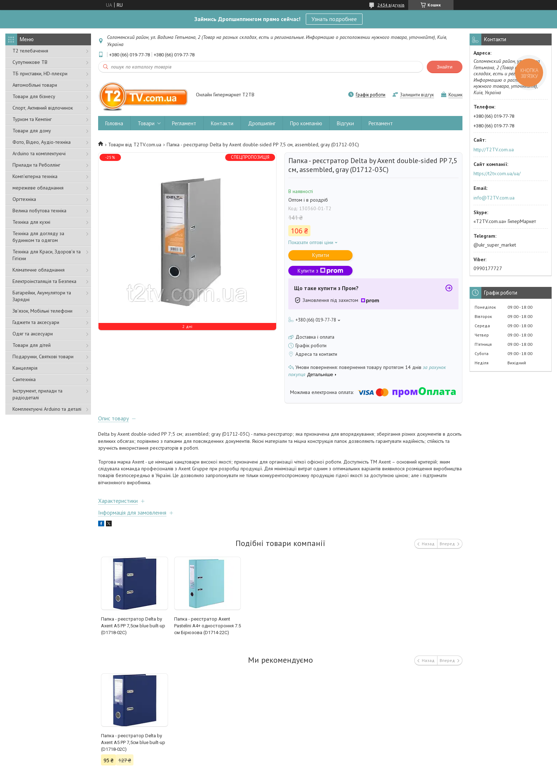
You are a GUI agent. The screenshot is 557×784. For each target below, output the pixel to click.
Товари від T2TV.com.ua (134, 144)
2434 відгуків (391, 4)
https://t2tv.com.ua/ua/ (497, 173)
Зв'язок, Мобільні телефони (42, 311)
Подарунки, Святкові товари (43, 356)
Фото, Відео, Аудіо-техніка (41, 142)
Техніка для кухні (31, 222)
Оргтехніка (24, 199)
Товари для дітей (31, 345)
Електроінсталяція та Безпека (44, 281)
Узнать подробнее (334, 18)
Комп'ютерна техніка (34, 176)
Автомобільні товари (34, 85)
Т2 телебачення (30, 50)
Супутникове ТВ (29, 62)
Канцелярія (24, 368)
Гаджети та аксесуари (35, 322)
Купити (320, 255)
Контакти (222, 123)
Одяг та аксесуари (32, 333)
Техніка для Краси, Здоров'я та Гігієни (46, 255)
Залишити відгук (417, 95)
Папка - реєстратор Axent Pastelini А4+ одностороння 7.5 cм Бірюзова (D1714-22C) (207, 625)
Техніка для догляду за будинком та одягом (38, 236)
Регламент (184, 123)
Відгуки (345, 123)
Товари (146, 123)
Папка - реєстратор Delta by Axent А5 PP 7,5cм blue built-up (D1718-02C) (133, 625)
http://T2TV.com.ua (494, 149)
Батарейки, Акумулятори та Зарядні (41, 296)
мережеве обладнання (38, 187)
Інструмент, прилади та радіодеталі (37, 394)
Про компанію (306, 123)
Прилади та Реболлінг (36, 165)
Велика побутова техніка (39, 210)
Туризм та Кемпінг (32, 119)
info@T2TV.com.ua (494, 197)
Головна (114, 123)
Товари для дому (31, 130)
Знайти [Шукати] (444, 67)
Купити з (320, 270)
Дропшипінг (261, 123)
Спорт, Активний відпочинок (42, 108)
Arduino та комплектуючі (39, 153)
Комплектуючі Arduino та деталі (46, 409)
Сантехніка (24, 379)
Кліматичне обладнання (38, 270)
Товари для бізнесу (33, 96)
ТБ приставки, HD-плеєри (39, 73)
